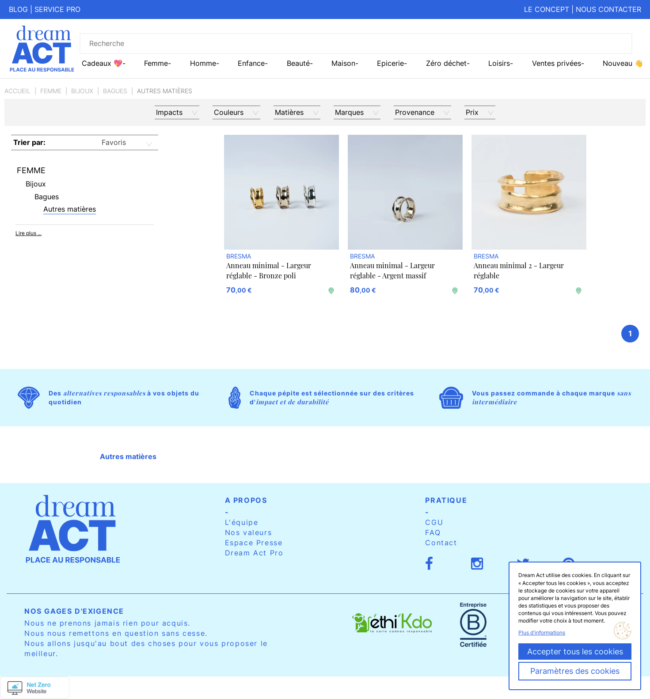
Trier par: (29, 142)
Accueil (17, 91)
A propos (246, 500)
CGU (434, 522)
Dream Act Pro (254, 552)
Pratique (446, 500)
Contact (441, 542)
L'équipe (241, 522)
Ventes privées (556, 63)
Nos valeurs (248, 532)
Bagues (115, 91)
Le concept (546, 9)
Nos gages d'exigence (74, 611)
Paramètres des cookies (575, 671)
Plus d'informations (541, 632)
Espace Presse (254, 542)
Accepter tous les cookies (575, 651)
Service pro (57, 9)
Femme (50, 91)
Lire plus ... (28, 233)
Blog (18, 9)
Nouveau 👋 (623, 63)
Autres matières (69, 209)
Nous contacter (608, 9)
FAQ (433, 532)
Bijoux (82, 91)
